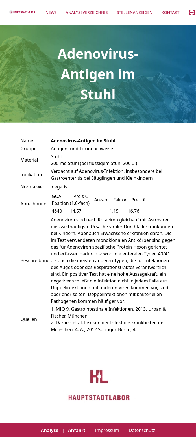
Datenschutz (142, 430)
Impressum (107, 430)
